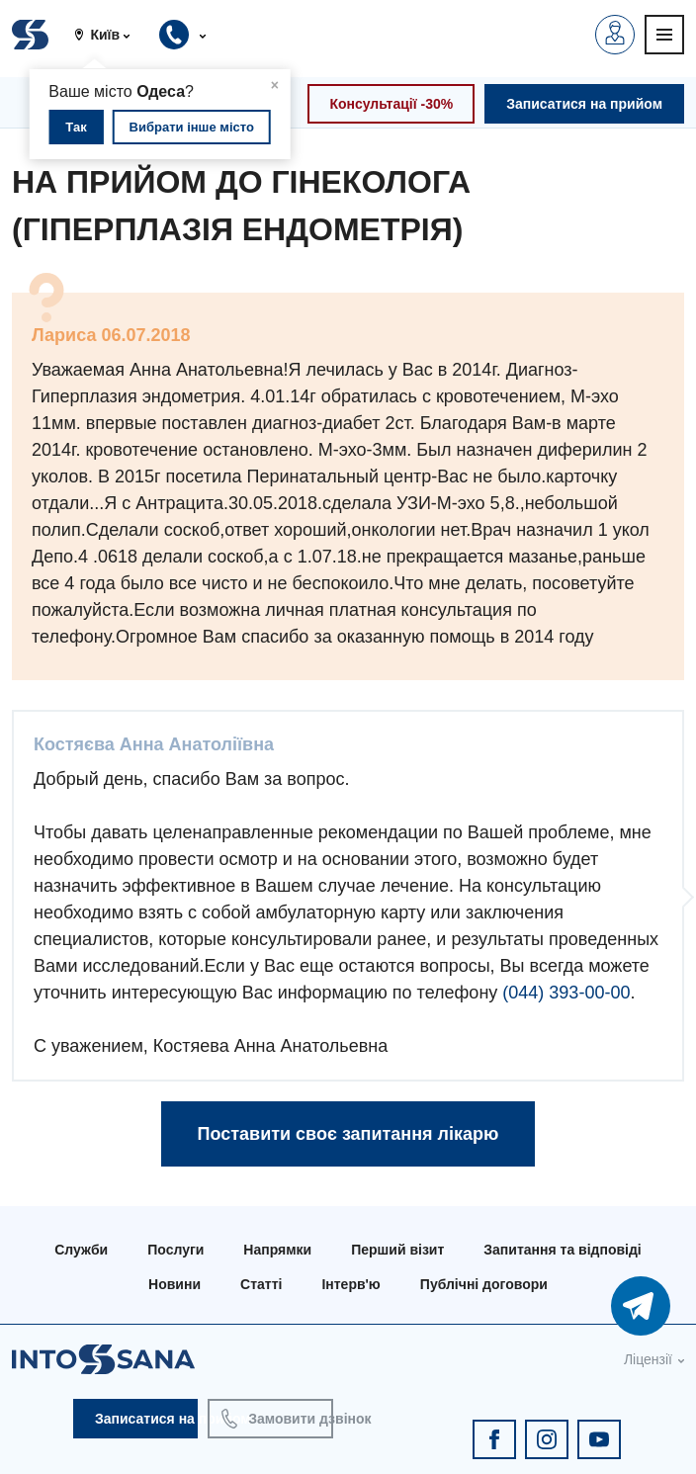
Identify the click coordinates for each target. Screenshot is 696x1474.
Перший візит (397, 1249)
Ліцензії (648, 1359)
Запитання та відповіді (562, 1249)
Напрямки (277, 1249)
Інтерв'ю (350, 1284)
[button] (109, 34)
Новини (174, 1284)
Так (75, 127)
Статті (261, 1284)
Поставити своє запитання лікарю (348, 1134)
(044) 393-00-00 (566, 992)
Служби (81, 1249)
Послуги (175, 1249)
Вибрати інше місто (192, 127)
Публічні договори (484, 1284)
